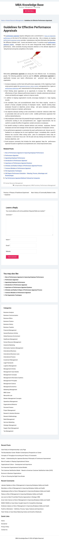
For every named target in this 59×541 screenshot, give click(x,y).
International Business (10, 351)
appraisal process (25, 86)
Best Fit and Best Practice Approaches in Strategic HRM (24, 497)
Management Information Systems (13, 377)
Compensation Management (23, 185)
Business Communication (11, 315)
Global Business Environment (12, 336)
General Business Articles (11, 333)
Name (8, 239)
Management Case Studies (11, 372)
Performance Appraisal (11, 155)
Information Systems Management (13, 348)
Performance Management (47, 185)
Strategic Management (10, 425)
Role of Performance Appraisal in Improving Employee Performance (24, 153)
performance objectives (11, 88)
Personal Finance (8, 407)
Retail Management (9, 419)
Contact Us (4, 529)
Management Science (10, 383)
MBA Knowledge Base (29, 5)
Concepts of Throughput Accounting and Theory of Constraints (18, 455)
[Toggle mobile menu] (29, 11)
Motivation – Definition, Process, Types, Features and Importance (25, 509)
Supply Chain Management (11, 428)
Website (8, 251)
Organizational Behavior (10, 404)
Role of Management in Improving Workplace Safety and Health (30, 485)
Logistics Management (10, 366)
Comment (9, 215)
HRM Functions (35, 185)
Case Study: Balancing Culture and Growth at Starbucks (25, 512)
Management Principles (10, 380)
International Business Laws (11, 354)
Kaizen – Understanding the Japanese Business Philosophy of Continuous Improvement (26, 458)
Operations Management (11, 401)
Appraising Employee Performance (15, 158)
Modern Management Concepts (12, 398)
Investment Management (11, 360)
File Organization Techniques (13, 171)
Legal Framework (8, 363)
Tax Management (8, 431)
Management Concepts (10, 375)
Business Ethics (8, 318)
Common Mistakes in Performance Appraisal (18, 168)
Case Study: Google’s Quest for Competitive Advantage (26, 503)
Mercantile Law (8, 395)
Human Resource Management (14, 20)
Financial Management (10, 330)
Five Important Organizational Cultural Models (14, 467)
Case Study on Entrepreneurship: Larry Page (13, 449)
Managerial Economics (10, 386)
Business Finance (8, 321)
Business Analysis (9, 312)
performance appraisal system (12, 40)
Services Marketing (9, 422)
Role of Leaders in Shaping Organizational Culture (15, 461)
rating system (34, 86)
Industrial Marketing (9, 345)
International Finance (9, 357)
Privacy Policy (5, 527)
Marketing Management (10, 389)
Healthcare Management (11, 339)
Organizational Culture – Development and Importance (16, 464)
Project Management (9, 410)
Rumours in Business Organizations (11, 473)
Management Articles (10, 369)
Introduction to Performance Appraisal (16, 160)
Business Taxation (9, 327)
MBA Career (7, 392)
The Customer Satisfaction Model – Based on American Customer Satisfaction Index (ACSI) (27, 470)
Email (8, 245)
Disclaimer (4, 524)
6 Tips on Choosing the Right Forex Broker (13, 476)
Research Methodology (10, 416)
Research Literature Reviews (12, 413)
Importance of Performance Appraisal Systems (18, 163)
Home (3, 20)
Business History (8, 324)
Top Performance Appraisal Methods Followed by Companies (22, 178)
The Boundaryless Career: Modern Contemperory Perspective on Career (21, 452)
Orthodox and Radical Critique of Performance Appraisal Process (23, 165)
